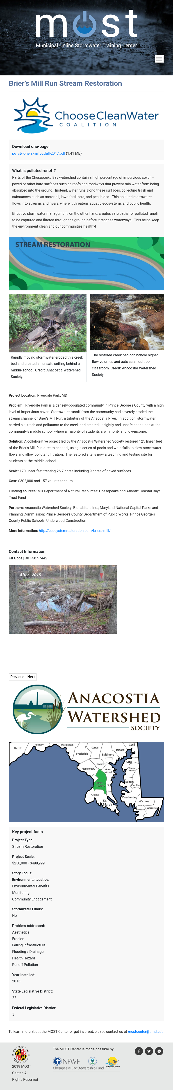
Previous (17, 677)
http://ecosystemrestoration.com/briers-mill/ (75, 531)
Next (31, 677)
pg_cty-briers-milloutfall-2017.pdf (38, 153)
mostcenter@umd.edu (146, 1031)
